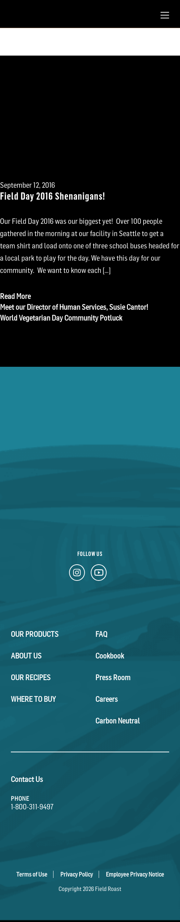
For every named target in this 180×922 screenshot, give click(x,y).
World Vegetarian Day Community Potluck (61, 318)
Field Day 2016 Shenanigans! (52, 195)
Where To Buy (33, 699)
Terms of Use (31, 874)
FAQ (101, 634)
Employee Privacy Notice (135, 874)
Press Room (112, 677)
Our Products (35, 634)
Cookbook (109, 656)
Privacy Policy (76, 874)
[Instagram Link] (77, 574)
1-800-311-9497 (32, 807)
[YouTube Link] (99, 574)
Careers (106, 699)
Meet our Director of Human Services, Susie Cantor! (74, 307)
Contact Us (27, 779)
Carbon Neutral (117, 721)
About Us (26, 656)
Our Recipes (31, 677)
